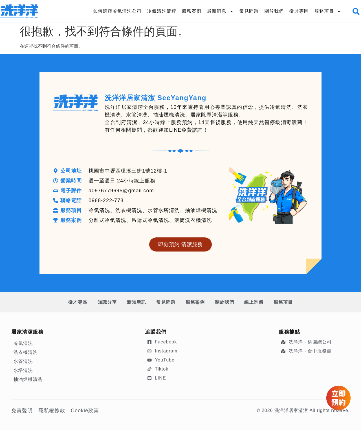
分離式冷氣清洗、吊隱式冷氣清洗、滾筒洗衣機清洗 (150, 220)
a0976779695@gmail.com (121, 190)
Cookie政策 (85, 410)
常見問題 (249, 11)
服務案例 (191, 11)
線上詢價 (253, 302)
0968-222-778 (106, 200)
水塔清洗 (23, 370)
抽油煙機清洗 (28, 379)
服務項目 (327, 11)
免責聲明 (22, 410)
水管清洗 (23, 361)
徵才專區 (299, 11)
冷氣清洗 (23, 343)
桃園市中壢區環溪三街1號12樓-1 (128, 171)
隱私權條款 (51, 410)
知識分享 (107, 302)
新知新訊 (136, 302)
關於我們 (274, 11)
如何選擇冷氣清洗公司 (117, 11)
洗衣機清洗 (26, 352)
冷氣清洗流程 (161, 11)
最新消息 (220, 11)
